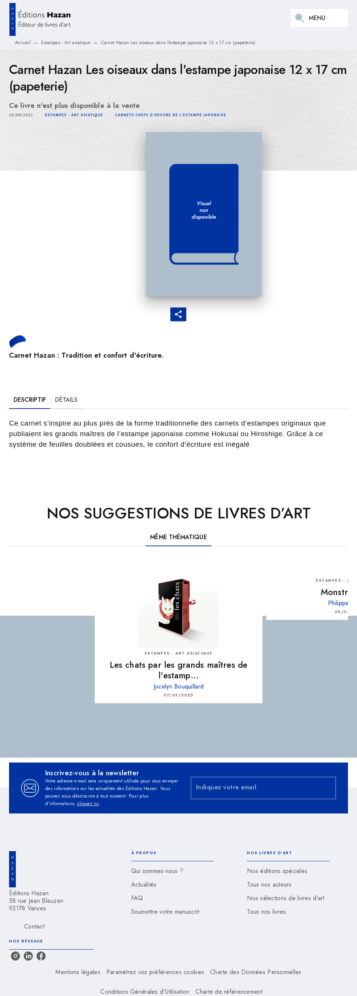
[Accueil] (40, 18)
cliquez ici (88, 803)
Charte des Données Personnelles (255, 972)
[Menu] (319, 18)
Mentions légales (77, 972)
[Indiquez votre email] (254, 788)
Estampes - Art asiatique (65, 42)
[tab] (30, 400)
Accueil (23, 42)
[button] (74, 115)
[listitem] (15, 956)
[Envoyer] (327, 788)
